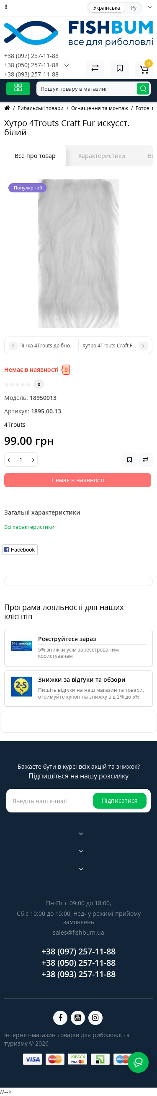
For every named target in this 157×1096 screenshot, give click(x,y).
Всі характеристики (29, 527)
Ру (133, 7)
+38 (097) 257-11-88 (31, 56)
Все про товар (35, 156)
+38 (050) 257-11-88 (31, 65)
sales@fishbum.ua (78, 932)
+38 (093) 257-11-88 (31, 74)
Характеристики (101, 156)
